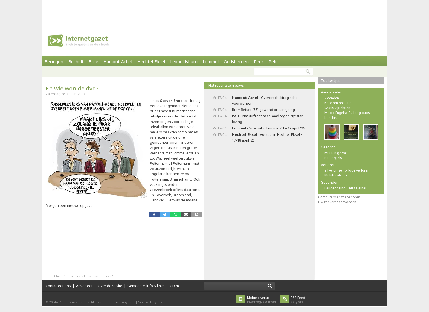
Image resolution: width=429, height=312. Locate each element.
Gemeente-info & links (146, 285)
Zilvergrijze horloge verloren (346, 170)
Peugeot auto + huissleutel (345, 188)
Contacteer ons (58, 285)
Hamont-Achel (117, 61)
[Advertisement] (214, 12)
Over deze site (110, 285)
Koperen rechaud (338, 103)
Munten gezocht (337, 153)
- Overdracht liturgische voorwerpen (265, 100)
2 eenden (331, 98)
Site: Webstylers (150, 302)
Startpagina (72, 276)
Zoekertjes (330, 80)
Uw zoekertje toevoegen (337, 202)
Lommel (211, 61)
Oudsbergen (236, 61)
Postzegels (333, 157)
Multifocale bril (336, 175)
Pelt (273, 61)
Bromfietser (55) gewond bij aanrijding (263, 109)
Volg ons (298, 300)
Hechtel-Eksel (151, 61)
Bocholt (75, 61)
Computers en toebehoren (339, 197)
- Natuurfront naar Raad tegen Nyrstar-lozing (268, 118)
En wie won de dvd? (72, 88)
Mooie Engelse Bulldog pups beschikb (347, 115)
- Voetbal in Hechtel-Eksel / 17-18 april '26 (267, 137)
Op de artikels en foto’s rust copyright (106, 302)
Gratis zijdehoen (337, 107)
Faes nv (70, 302)
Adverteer (84, 285)
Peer (258, 61)
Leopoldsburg (184, 61)
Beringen (54, 61)
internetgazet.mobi (261, 300)
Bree (93, 61)
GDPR (174, 285)
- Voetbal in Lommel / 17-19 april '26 (268, 128)
